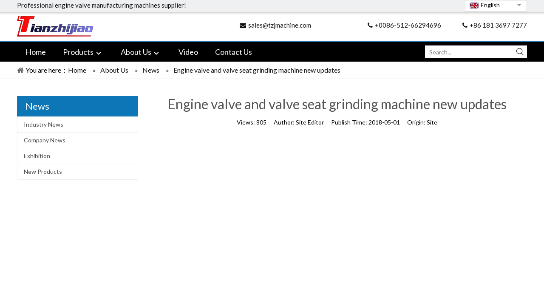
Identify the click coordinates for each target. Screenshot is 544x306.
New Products (43, 171)
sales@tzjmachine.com (279, 25)
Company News (44, 140)
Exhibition (37, 155)
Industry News (43, 124)
